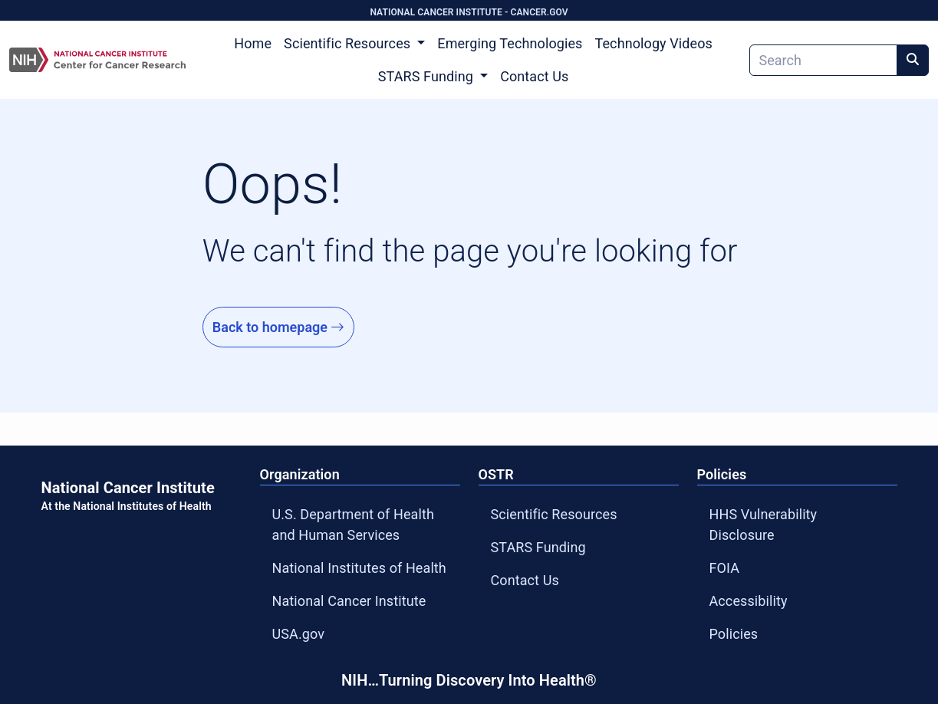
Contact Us (534, 76)
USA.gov (298, 634)
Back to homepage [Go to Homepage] (278, 327)
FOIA (724, 568)
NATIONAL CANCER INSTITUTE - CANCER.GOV (469, 12)
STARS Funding (538, 547)
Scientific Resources (554, 514)
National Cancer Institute (349, 601)
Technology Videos (654, 43)
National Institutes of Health (359, 568)
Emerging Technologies (509, 43)
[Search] (823, 60)
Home (253, 43)
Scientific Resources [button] (349, 43)
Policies (734, 634)
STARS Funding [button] (427, 76)
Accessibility (748, 601)
